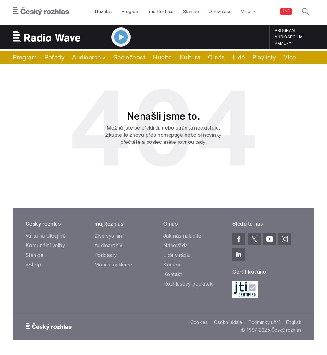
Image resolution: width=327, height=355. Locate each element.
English (293, 322)
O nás (216, 57)
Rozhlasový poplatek (188, 284)
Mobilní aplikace (114, 265)
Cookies (199, 322)
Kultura (190, 57)
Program (130, 11)
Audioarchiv (288, 37)
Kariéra (172, 265)
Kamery (283, 43)
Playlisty (264, 57)
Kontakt (173, 274)
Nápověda (176, 246)
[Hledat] (305, 11)
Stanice (191, 11)
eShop (33, 265)
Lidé (239, 57)
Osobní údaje (228, 322)
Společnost (129, 57)
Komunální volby (45, 246)
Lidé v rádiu (177, 255)
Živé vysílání (109, 236)
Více (293, 57)
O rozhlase (220, 11)
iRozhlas (103, 11)
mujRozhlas (161, 11)
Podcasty (106, 255)
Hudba (162, 57)
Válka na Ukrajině (45, 236)
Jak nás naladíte (183, 236)
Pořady (54, 57)
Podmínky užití (264, 322)
